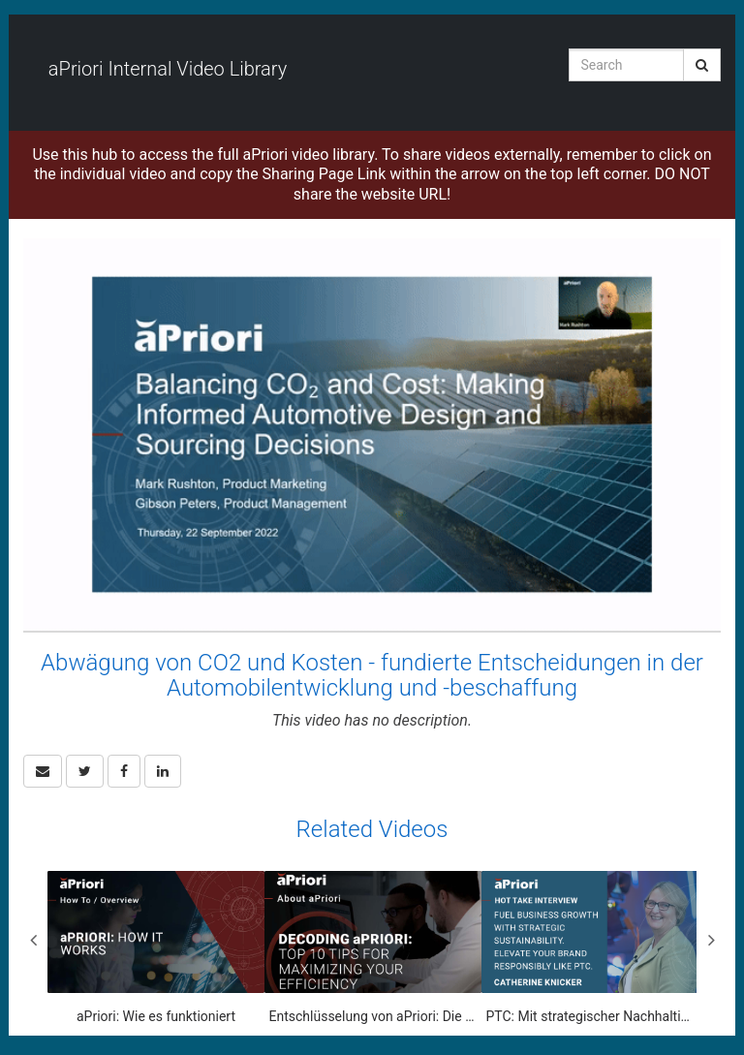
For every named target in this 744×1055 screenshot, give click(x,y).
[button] (42, 771)
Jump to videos (0, 0)
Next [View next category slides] (711, 939)
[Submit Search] (702, 64)
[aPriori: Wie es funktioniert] (155, 948)
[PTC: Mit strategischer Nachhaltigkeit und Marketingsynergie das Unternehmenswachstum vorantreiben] (589, 948)
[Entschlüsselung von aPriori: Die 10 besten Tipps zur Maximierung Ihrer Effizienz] (372, 948)
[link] (85, 771)
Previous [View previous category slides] (33, 939)
